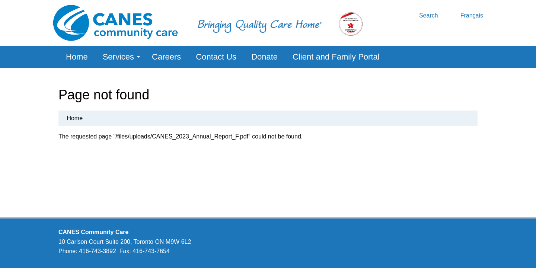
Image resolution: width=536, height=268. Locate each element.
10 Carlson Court (80, 242)
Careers (166, 56)
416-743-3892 (97, 251)
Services (121, 56)
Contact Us (216, 56)
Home (77, 56)
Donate (264, 56)
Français (471, 15)
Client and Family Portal (336, 56)
